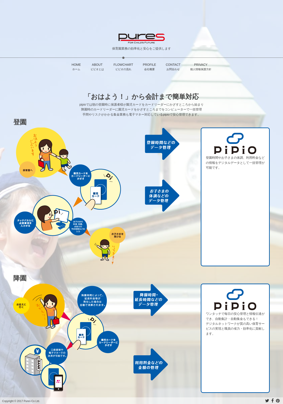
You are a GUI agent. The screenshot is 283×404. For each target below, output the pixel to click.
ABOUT (97, 67)
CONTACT (173, 67)
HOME (76, 67)
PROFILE (149, 67)
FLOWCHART (123, 67)
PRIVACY (200, 67)
